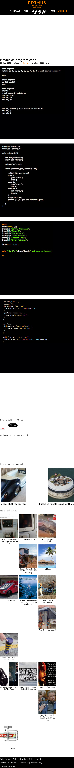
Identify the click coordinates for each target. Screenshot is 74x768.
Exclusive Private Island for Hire (55, 504)
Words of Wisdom (47, 687)
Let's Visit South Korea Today (9, 658)
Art (26, 10)
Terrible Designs (9, 600)
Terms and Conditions (20, 763)
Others (62, 10)
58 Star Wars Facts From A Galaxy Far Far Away (9, 541)
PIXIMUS (37, 2)
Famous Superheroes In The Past (9, 688)
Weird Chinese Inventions (47, 601)
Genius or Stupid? (9, 748)
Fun (52, 10)
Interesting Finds (28, 539)
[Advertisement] (37, 36)
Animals (15, 10)
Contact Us (4, 763)
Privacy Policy (36, 763)
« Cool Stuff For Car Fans (13, 504)
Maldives (47, 569)
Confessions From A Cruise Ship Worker (28, 688)
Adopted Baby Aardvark (47, 540)
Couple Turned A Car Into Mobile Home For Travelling (28, 571)
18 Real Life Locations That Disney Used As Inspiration (28, 602)
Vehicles (39, 13)
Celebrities (39, 10)
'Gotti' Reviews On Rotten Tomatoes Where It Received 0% (47, 717)
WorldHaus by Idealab (47, 630)
